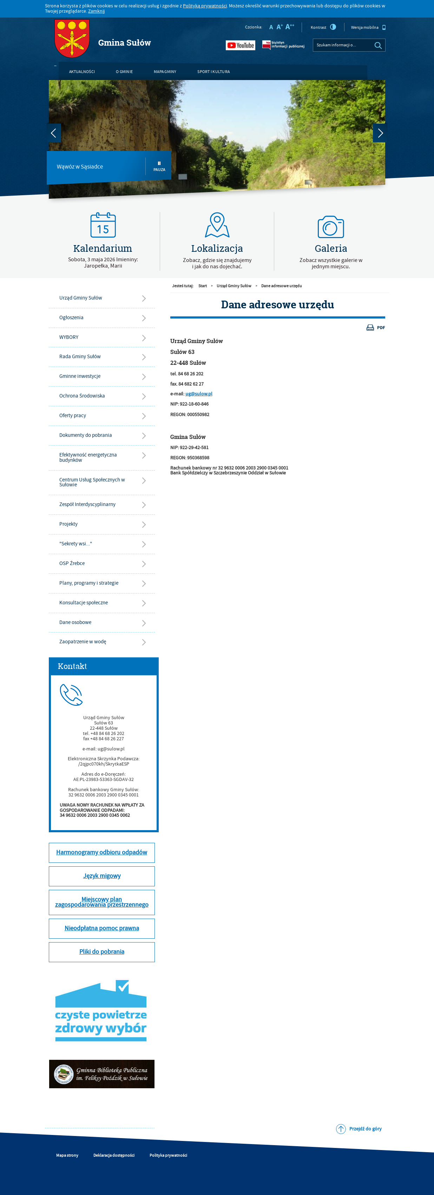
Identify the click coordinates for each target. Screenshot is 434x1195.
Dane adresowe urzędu (281, 286)
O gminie (124, 71)
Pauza (159, 166)
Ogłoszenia (71, 317)
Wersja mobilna (368, 27)
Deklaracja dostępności (113, 1155)
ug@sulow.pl (198, 394)
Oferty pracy (72, 415)
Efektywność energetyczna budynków (88, 458)
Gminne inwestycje (79, 376)
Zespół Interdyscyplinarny (87, 504)
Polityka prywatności (168, 1155)
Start (202, 286)
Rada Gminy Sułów (80, 356)
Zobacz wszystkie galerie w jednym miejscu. (331, 263)
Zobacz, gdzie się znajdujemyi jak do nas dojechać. (217, 263)
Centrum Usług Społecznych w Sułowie (92, 482)
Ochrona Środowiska (82, 396)
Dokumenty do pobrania (85, 435)
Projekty (68, 524)
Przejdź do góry (365, 1129)
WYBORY (68, 337)
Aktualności (82, 71)
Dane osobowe (75, 622)
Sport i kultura (213, 71)
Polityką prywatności (205, 6)
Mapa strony (67, 1155)
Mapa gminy (165, 71)
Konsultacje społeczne (83, 602)
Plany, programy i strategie (88, 583)
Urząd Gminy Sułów (80, 298)
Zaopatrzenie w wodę (82, 641)
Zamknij (96, 11)
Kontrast (323, 27)
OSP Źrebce (72, 563)
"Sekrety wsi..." (75, 543)
